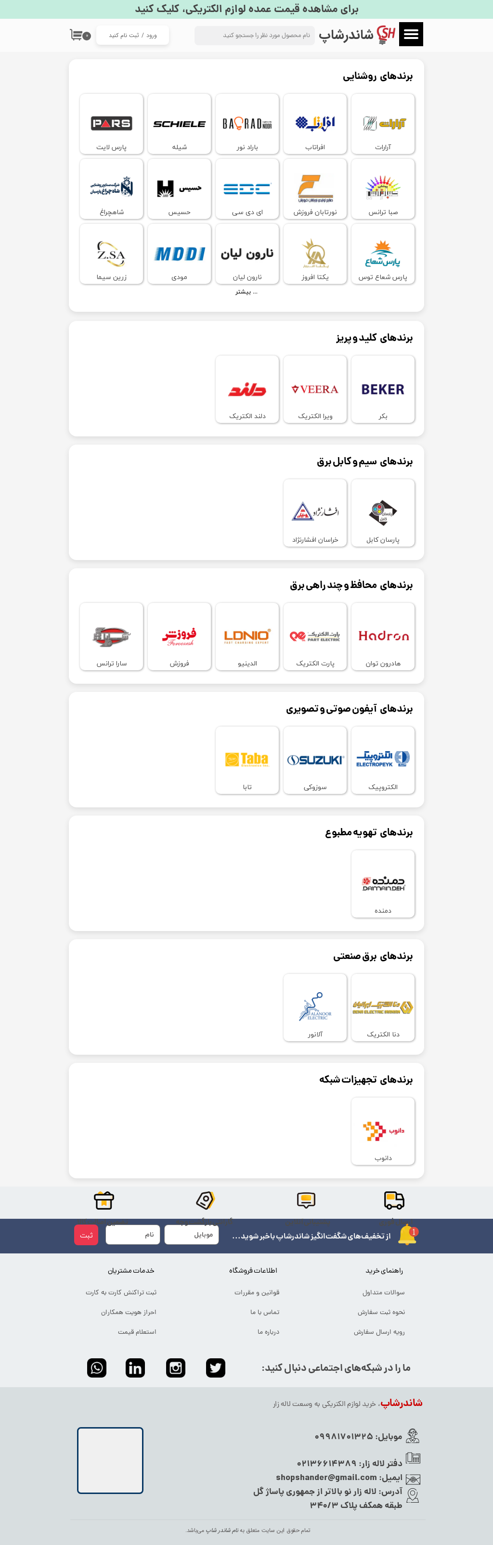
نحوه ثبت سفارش (381, 1313)
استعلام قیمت (137, 1333)
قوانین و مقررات (256, 1293)
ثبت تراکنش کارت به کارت (121, 1293)
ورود (151, 35)
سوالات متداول (384, 1293)
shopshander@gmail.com (326, 1478)
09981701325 (343, 1437)
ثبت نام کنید (124, 35)
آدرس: (389, 1492)
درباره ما (268, 1333)
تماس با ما (264, 1313)
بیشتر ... (246, 292)
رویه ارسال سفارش (379, 1333)
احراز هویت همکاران (128, 1313)
